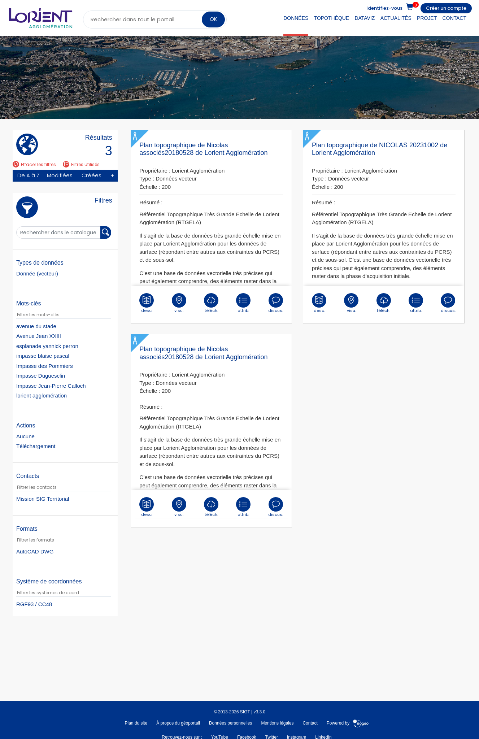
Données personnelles (230, 723)
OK (213, 19)
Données (295, 18)
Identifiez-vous (384, 8)
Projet (427, 18)
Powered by (348, 723)
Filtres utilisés (81, 164)
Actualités (395, 18)
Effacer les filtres (34, 164)
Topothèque (331, 18)
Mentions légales (277, 723)
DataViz (364, 18)
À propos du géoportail (178, 723)
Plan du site (136, 723)
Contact (454, 18)
